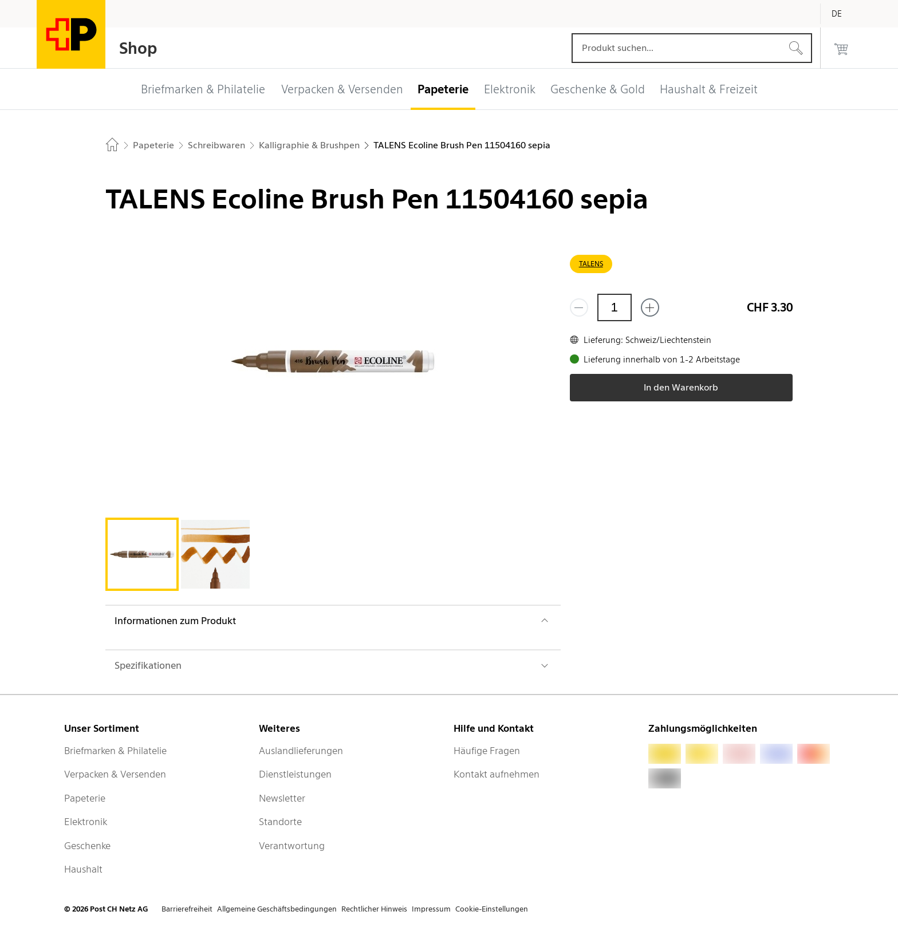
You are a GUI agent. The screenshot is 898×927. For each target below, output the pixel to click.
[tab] (142, 554)
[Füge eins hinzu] (650, 307)
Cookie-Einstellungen (491, 909)
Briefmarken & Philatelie (115, 750)
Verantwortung (292, 845)
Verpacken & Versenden (115, 774)
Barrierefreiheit (187, 909)
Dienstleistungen (295, 774)
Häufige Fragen (487, 750)
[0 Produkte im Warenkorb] (841, 48)
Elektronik (85, 821)
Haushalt (83, 869)
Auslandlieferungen (301, 750)
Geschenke (87, 845)
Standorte (280, 821)
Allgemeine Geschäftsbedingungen (277, 909)
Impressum (431, 909)
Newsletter (282, 798)
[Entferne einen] (579, 307)
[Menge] (614, 307)
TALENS (591, 263)
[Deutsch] (845, 13)
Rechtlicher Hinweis (374, 909)
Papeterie (84, 798)
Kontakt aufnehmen (496, 774)
